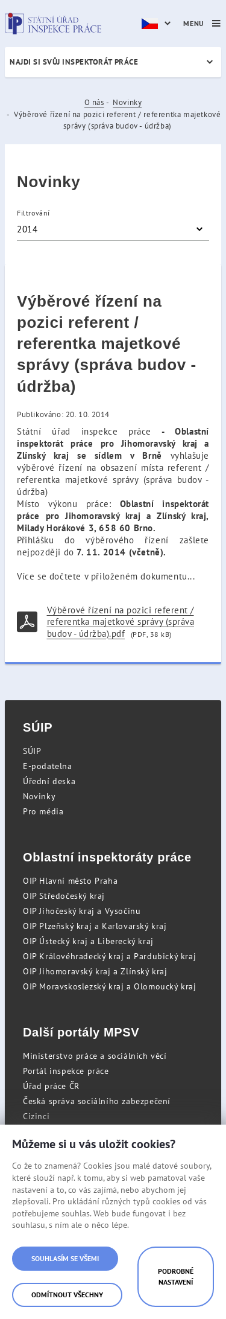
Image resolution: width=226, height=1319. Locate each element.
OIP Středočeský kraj (64, 895)
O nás (94, 102)
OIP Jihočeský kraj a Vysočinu (81, 910)
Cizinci (36, 1116)
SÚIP (32, 751)
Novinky (127, 102)
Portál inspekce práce (66, 1070)
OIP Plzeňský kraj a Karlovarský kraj (95, 926)
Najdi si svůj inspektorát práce (74, 62)
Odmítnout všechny (67, 1294)
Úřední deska (49, 781)
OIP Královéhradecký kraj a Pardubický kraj (109, 956)
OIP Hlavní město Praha (70, 880)
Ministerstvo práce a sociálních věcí (95, 1055)
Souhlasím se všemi (65, 1258)
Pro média (43, 811)
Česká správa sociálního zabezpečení (97, 1101)
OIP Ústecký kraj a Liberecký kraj (88, 941)
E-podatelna (47, 766)
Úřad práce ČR (51, 1086)
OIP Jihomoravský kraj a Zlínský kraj (95, 971)
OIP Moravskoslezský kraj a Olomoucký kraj (109, 986)
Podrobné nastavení (175, 1276)
